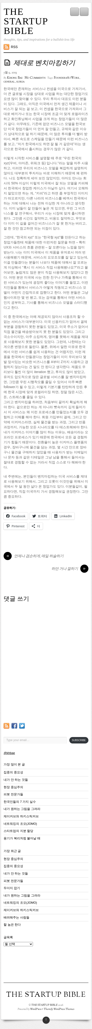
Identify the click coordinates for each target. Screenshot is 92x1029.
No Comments (35, 78)
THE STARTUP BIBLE (26, 21)
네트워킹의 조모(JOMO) (20, 823)
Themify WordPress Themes (59, 1009)
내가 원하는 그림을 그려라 (22, 809)
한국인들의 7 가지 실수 (20, 801)
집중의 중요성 (13, 772)
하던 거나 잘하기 (69, 569)
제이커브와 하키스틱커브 (21, 816)
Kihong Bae (15, 78)
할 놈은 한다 (12, 924)
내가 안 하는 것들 (16, 779)
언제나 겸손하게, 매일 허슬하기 (34, 556)
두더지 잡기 (12, 888)
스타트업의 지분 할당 (18, 831)
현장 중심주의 (13, 787)
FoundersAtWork (66, 78)
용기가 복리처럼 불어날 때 (22, 838)
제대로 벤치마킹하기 (44, 63)
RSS (14, 47)
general (9, 82)
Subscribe (79, 740)
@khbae (9, 753)
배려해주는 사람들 (16, 917)
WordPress (36, 1009)
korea (20, 82)
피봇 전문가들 (13, 794)
